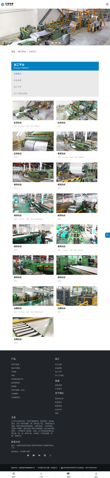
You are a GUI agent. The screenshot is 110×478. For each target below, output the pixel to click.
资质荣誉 (58, 406)
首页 (13, 51)
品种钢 (13, 386)
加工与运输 (59, 375)
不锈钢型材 (15, 397)
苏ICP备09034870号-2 (69, 468)
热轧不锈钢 (15, 368)
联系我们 (58, 402)
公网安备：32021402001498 (87, 468)
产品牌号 (58, 389)
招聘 (56, 413)
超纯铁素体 (15, 383)
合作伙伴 (58, 410)
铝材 (13, 375)
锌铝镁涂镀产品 (17, 379)
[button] (49, 42)
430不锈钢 (15, 364)
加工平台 (22, 51)
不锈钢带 (14, 394)
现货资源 (58, 385)
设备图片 (18, 73)
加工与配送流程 (20, 93)
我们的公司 (59, 399)
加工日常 (18, 87)
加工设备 (58, 364)
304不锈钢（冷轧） (18, 390)
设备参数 (18, 80)
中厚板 (13, 372)
